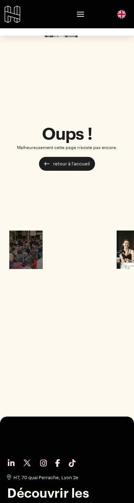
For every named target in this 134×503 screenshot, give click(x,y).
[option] (121, 14)
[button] (80, 14)
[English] (121, 14)
